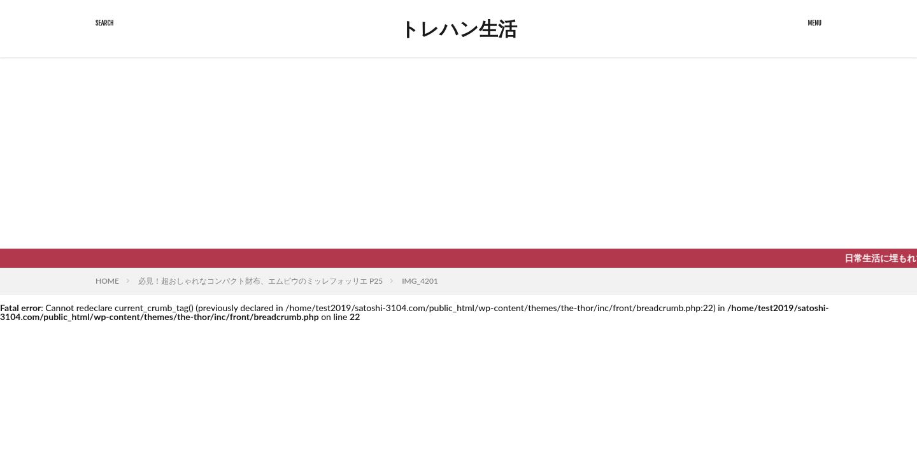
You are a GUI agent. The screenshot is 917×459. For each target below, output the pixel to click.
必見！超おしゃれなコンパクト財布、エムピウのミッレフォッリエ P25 (260, 281)
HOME (107, 281)
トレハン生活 (458, 28)
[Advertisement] (458, 153)
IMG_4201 (420, 281)
